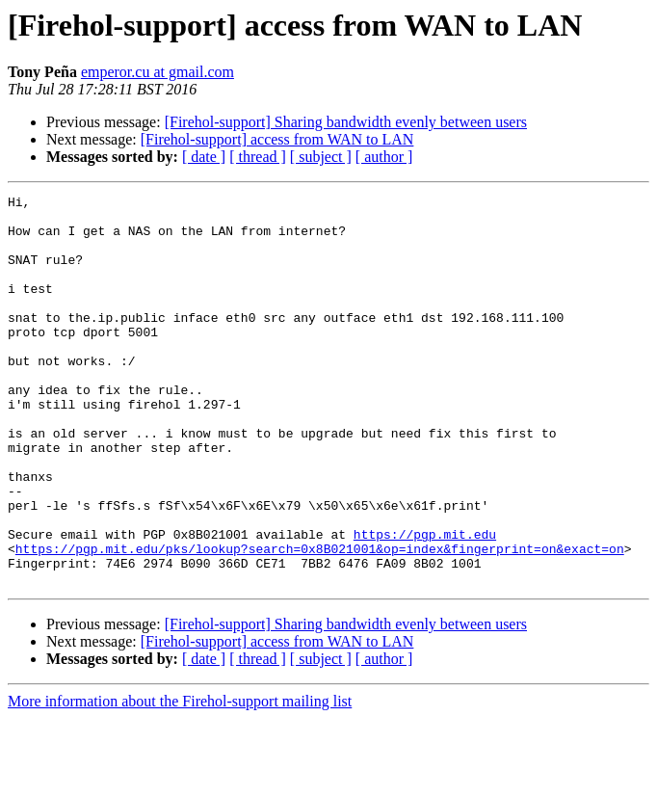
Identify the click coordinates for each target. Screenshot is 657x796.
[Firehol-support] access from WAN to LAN (277, 139)
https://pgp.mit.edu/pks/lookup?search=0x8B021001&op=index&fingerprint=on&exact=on (319, 620)
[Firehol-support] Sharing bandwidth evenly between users (346, 122)
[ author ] (384, 156)
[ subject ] (321, 156)
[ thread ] (257, 156)
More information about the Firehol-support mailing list (180, 779)
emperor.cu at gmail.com (157, 72)
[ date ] (203, 156)
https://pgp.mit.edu (425, 603)
